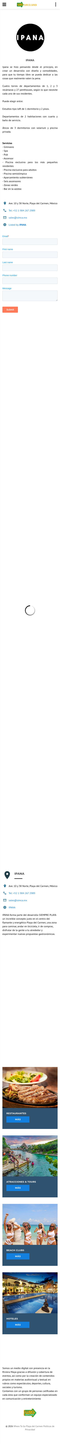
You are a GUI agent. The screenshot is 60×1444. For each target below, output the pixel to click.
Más (18, 1119)
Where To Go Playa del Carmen (28, 1426)
